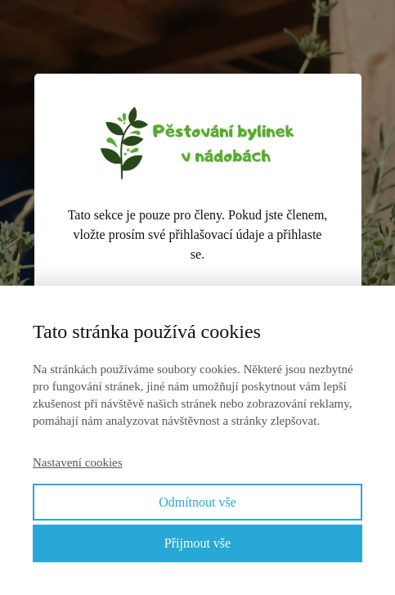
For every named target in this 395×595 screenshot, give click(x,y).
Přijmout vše (197, 543)
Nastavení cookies (78, 462)
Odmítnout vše (197, 502)
